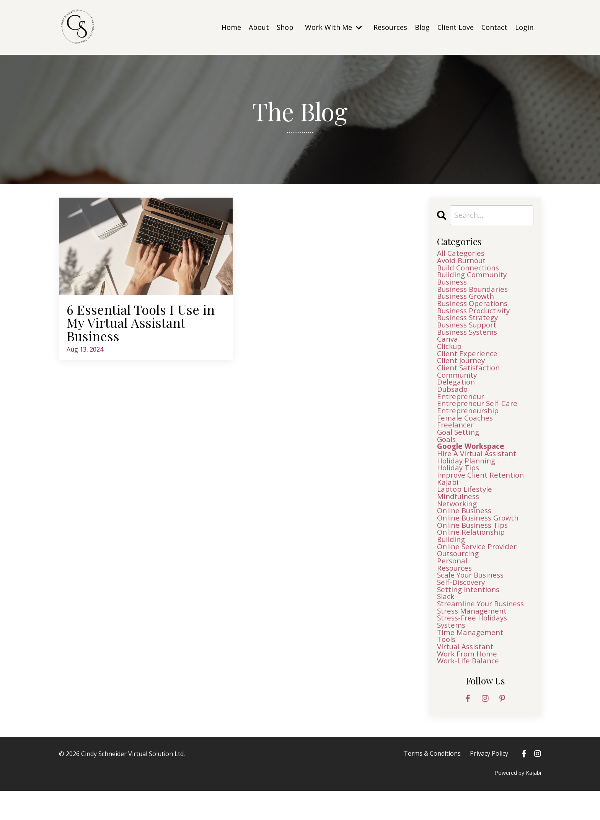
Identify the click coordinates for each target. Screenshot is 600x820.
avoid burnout (463, 261)
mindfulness (459, 514)
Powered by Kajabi (518, 801)
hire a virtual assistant (479, 468)
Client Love (455, 27)
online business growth (481, 537)
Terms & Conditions (433, 783)
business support (469, 330)
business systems (469, 338)
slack (446, 621)
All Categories (461, 253)
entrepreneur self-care (479, 414)
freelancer (456, 437)
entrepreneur (462, 407)
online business (466, 529)
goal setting (459, 445)
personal (453, 583)
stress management (473, 636)
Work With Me (333, 27)
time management (471, 659)
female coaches (465, 430)
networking (458, 521)
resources (455, 590)
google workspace (473, 460)
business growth (468, 299)
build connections (469, 269)
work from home (469, 682)
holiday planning (467, 476)
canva (448, 345)
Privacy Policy (489, 783)
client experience (468, 361)
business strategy (469, 322)
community (458, 384)
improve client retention (482, 491)
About (259, 27)
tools (447, 667)
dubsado (453, 399)
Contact (494, 27)
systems (452, 652)
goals (447, 453)
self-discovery (462, 606)
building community (474, 276)
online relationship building (472, 556)
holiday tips (459, 483)
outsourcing (460, 575)
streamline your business (483, 629)
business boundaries (475, 292)
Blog (422, 27)
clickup (450, 353)
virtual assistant (467, 675)
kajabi (448, 498)
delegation (456, 391)
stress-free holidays (473, 644)
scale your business (473, 598)
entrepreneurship (470, 422)
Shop (285, 27)
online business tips (475, 544)
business (453, 284)
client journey (462, 368)
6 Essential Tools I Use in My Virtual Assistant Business (143, 323)
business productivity (476, 315)
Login (524, 27)
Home (231, 27)
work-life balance (469, 690)
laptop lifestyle (466, 506)
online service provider (478, 567)
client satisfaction (469, 376)
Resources (390, 27)
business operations (474, 307)
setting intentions (470, 613)
